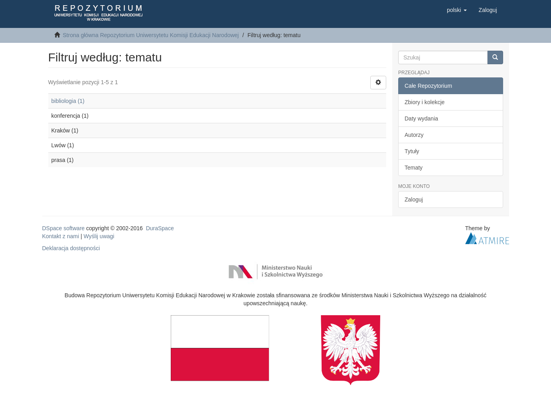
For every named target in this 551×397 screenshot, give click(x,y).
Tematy (414, 167)
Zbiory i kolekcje (424, 102)
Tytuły (412, 151)
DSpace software (63, 228)
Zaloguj (414, 199)
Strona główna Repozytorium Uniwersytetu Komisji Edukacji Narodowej (151, 35)
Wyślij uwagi (99, 236)
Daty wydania (421, 118)
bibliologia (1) (68, 101)
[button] (457, 10)
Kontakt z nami (60, 236)
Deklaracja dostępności (71, 248)
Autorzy (414, 135)
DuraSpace (160, 228)
